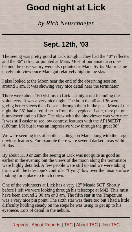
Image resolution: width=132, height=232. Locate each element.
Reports (20, 224)
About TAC (87, 224)
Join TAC (111, 224)
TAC (68, 224)
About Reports (46, 224)
